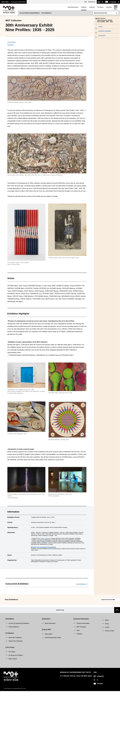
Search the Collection (15, 683)
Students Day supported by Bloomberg (43, 591)
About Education (50, 665)
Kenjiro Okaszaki (45, 582)
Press (107, 665)
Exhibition (83, 7)
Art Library (100, 7)
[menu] (116, 7)
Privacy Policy (109, 672)
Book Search (13, 700)
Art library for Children (16, 697)
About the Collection (15, 679)
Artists (100, 26)
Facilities (79, 676)
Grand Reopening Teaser (53, 679)
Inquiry (107, 669)
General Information (73, 7)
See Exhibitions (81, 628)
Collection (92, 7)
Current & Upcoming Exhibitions (30, 13)
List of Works (11, 86)
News (107, 662)
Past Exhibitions (14, 669)
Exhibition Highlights (104, 31)
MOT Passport (81, 669)
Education (109, 7)
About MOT (47, 671)
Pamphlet (10, 89)
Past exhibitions (46, 13)
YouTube (100, 725)
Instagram (100, 718)
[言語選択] (114, 2)
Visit (78, 672)
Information (101, 35)
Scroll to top (60, 652)
